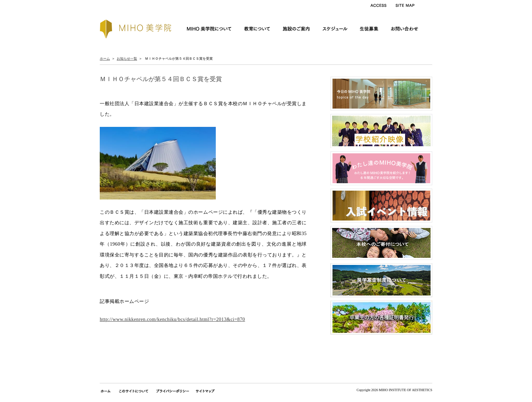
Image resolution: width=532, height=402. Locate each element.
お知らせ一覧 (127, 58)
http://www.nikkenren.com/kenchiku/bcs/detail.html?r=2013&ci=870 (172, 319)
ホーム (105, 58)
